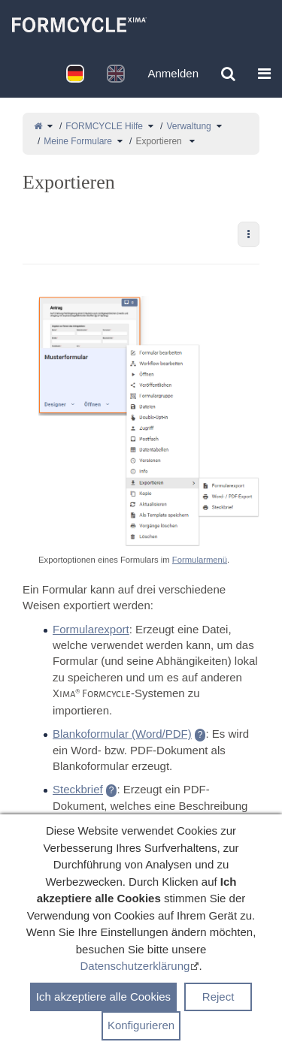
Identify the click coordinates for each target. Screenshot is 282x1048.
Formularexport (91, 629)
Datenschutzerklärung (135, 969)
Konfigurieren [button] (141, 1028)
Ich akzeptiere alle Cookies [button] (103, 1000)
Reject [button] (218, 1000)
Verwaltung (188, 126)
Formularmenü (199, 559)
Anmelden (173, 73)
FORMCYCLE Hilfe (104, 126)
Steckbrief (78, 789)
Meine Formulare (78, 141)
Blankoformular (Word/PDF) (122, 733)
